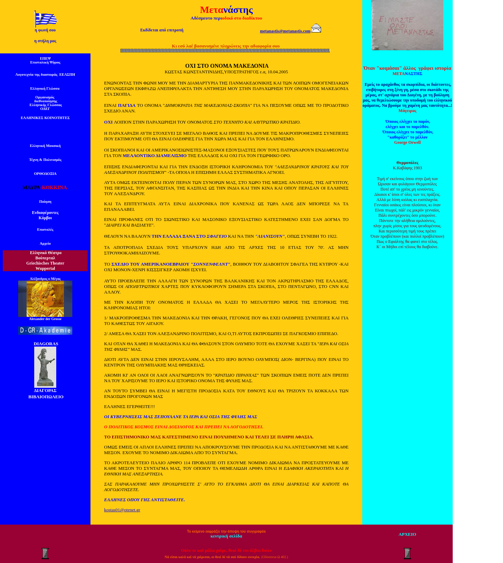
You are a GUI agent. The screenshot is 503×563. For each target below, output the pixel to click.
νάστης (238, 9)
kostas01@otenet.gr (122, 509)
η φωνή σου (45, 30)
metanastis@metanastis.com (285, 31)
